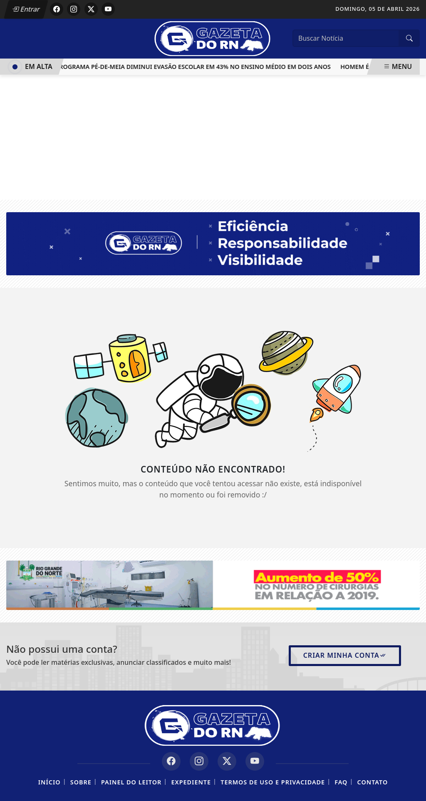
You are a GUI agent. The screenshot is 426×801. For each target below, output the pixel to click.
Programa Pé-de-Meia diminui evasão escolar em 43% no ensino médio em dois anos (195, 67)
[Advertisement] (213, 137)
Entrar (26, 9)
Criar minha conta (344, 655)
